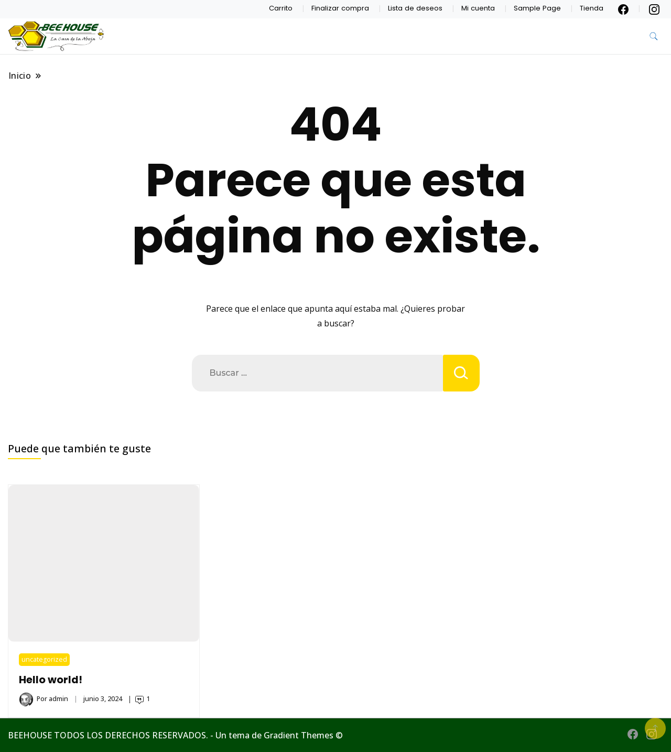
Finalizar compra (340, 8)
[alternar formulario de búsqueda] (653, 36)
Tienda (591, 8)
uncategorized (44, 659)
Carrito (281, 8)
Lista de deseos (415, 8)
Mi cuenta (478, 8)
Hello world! (50, 680)
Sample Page (537, 8)
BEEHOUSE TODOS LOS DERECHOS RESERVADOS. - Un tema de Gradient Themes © (175, 735)
